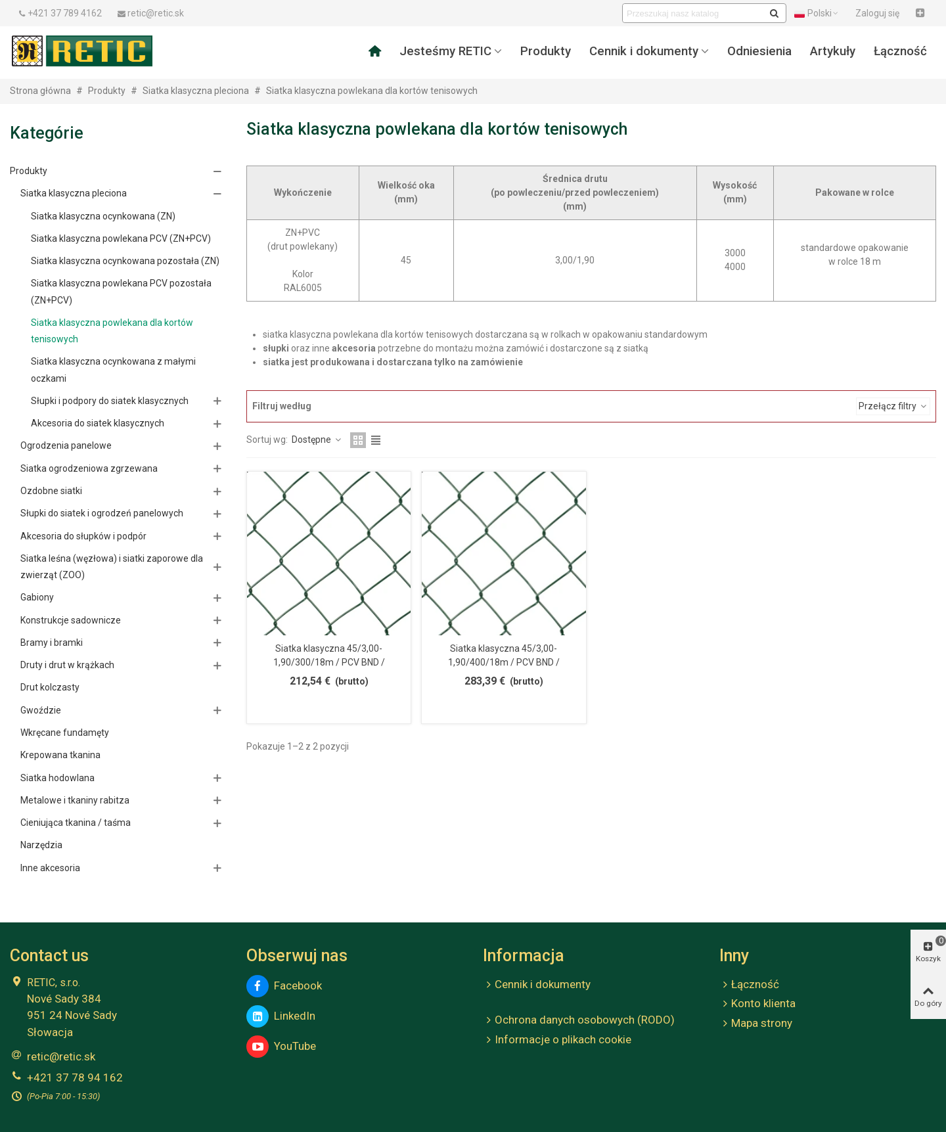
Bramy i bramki (51, 642)
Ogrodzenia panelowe (66, 445)
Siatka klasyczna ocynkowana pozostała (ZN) (125, 261)
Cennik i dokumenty (643, 51)
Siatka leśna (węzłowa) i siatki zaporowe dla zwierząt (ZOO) (111, 566)
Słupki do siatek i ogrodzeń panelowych (101, 513)
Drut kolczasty (49, 687)
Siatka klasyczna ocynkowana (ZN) (103, 216)
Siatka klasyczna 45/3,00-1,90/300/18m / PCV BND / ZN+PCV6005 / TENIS (329, 662)
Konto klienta (757, 1003)
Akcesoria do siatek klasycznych (97, 423)
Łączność (900, 51)
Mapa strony (755, 1023)
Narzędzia (41, 845)
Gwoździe (40, 710)
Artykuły (832, 51)
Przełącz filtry (893, 406)
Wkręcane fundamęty (64, 732)
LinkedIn (280, 1016)
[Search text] (693, 13)
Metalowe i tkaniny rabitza (74, 800)
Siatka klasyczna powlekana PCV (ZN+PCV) (121, 238)
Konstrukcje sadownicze (70, 620)
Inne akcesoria (50, 868)
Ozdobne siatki (51, 491)
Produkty (545, 51)
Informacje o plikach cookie (557, 1040)
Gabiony (37, 597)
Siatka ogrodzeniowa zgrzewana (89, 468)
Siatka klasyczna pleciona (73, 193)
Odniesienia (759, 51)
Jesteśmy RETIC (445, 51)
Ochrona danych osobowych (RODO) (579, 1020)
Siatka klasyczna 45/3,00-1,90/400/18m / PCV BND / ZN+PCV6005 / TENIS (504, 662)
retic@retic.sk (61, 1056)
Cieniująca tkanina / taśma (75, 822)
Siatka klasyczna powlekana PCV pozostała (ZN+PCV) (121, 291)
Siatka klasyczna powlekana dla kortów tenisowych (112, 330)
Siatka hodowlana (57, 778)
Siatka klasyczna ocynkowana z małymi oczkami (113, 369)
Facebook (284, 986)
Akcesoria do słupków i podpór (83, 536)
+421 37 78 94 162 (75, 1077)
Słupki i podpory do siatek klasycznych (110, 401)
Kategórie (46, 133)
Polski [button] (817, 13)
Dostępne (317, 439)
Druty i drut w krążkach (67, 665)
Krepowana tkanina (60, 755)
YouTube (281, 1046)
